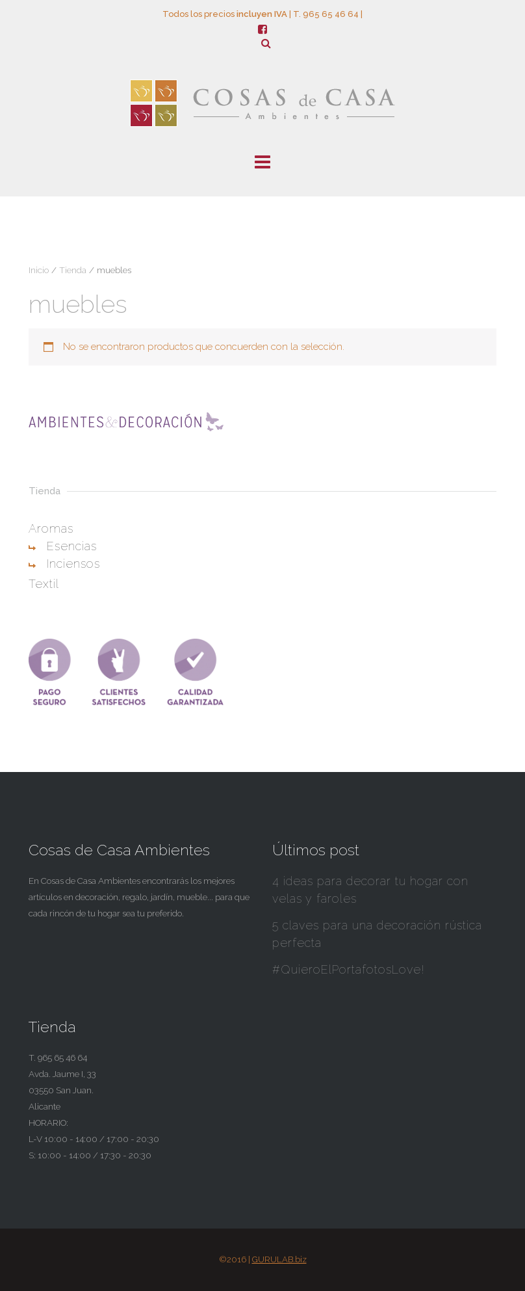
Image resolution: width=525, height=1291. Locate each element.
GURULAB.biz (279, 1259)
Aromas (51, 528)
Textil (44, 584)
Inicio (39, 270)
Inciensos (73, 563)
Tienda (72, 270)
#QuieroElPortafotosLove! (348, 969)
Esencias (72, 546)
